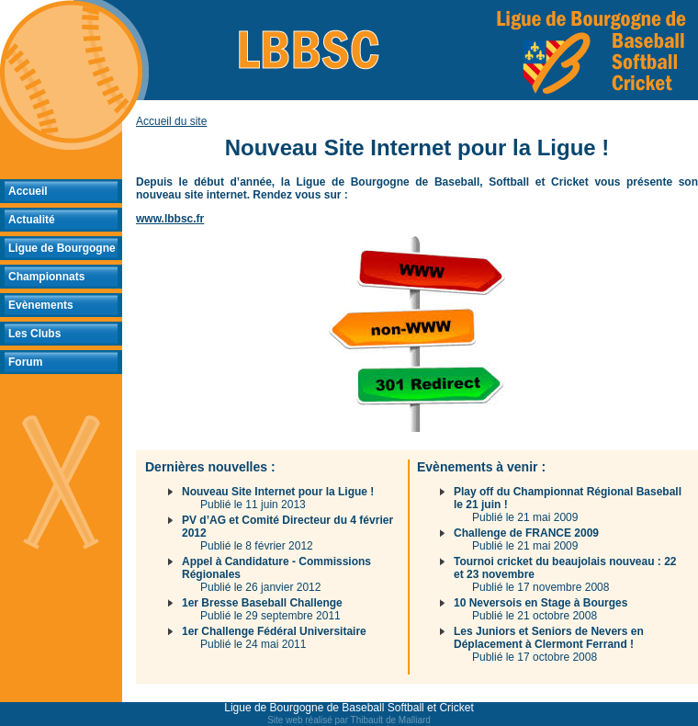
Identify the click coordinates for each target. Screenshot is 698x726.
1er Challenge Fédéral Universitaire (274, 631)
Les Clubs (34, 333)
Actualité (31, 219)
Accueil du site (171, 121)
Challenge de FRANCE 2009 (526, 533)
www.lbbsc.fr (170, 218)
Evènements (40, 305)
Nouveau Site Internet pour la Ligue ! (278, 491)
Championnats (46, 276)
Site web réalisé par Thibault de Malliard (349, 720)
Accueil (28, 191)
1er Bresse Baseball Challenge (262, 602)
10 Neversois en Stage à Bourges (540, 602)
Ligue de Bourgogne (62, 248)
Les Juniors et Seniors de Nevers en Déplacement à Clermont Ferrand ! (549, 638)
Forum (25, 362)
